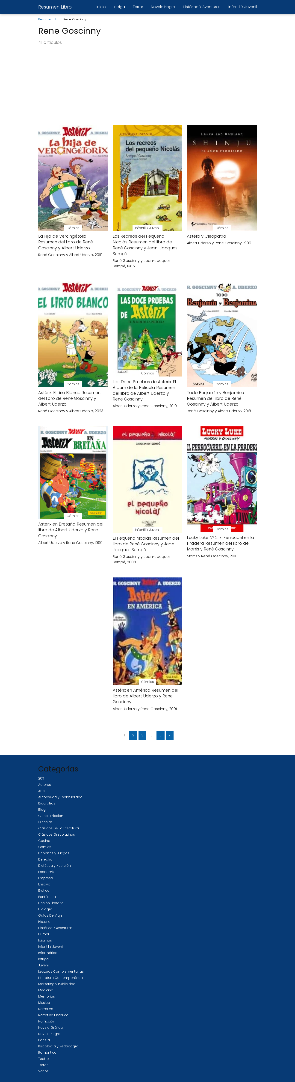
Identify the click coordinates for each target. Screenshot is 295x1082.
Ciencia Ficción (50, 815)
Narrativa (45, 1009)
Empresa (45, 878)
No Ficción (46, 1021)
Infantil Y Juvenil (242, 6)
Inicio (101, 6)
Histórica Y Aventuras (202, 6)
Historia (44, 921)
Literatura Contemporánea (60, 977)
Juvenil (43, 965)
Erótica (44, 890)
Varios (43, 1071)
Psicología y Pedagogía (58, 1046)
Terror (138, 6)
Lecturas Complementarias (61, 971)
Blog (42, 809)
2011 (41, 778)
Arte (41, 791)
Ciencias (45, 822)
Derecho (45, 859)
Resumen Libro (55, 7)
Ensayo (44, 884)
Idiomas (45, 940)
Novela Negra (163, 6)
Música (44, 1002)
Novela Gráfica (50, 1027)
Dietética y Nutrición (54, 865)
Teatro (43, 1058)
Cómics (44, 847)
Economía (47, 872)
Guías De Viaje (50, 915)
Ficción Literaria (51, 903)
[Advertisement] (147, 85)
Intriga (119, 6)
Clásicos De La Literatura (58, 828)
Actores (44, 784)
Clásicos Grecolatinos (56, 834)
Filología (45, 909)
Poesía (44, 1040)
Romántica (47, 1052)
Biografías (46, 803)
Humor (43, 934)
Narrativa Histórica (53, 1015)
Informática (47, 952)
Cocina (44, 840)
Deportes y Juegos (53, 853)
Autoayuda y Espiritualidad (60, 797)
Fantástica (47, 896)
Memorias (46, 996)
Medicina (45, 990)
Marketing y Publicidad (56, 984)
